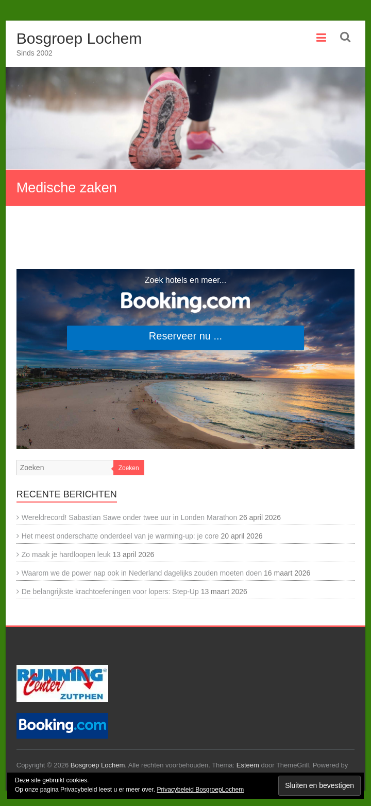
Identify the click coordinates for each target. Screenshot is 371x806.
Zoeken (129, 468)
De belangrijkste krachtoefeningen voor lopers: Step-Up (110, 591)
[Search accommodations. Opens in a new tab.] (185, 359)
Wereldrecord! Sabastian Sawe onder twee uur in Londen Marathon (129, 517)
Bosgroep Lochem (79, 38)
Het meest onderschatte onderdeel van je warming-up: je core (120, 536)
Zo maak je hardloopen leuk (66, 554)
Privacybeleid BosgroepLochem (200, 789)
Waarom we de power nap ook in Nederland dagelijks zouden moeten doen (142, 573)
